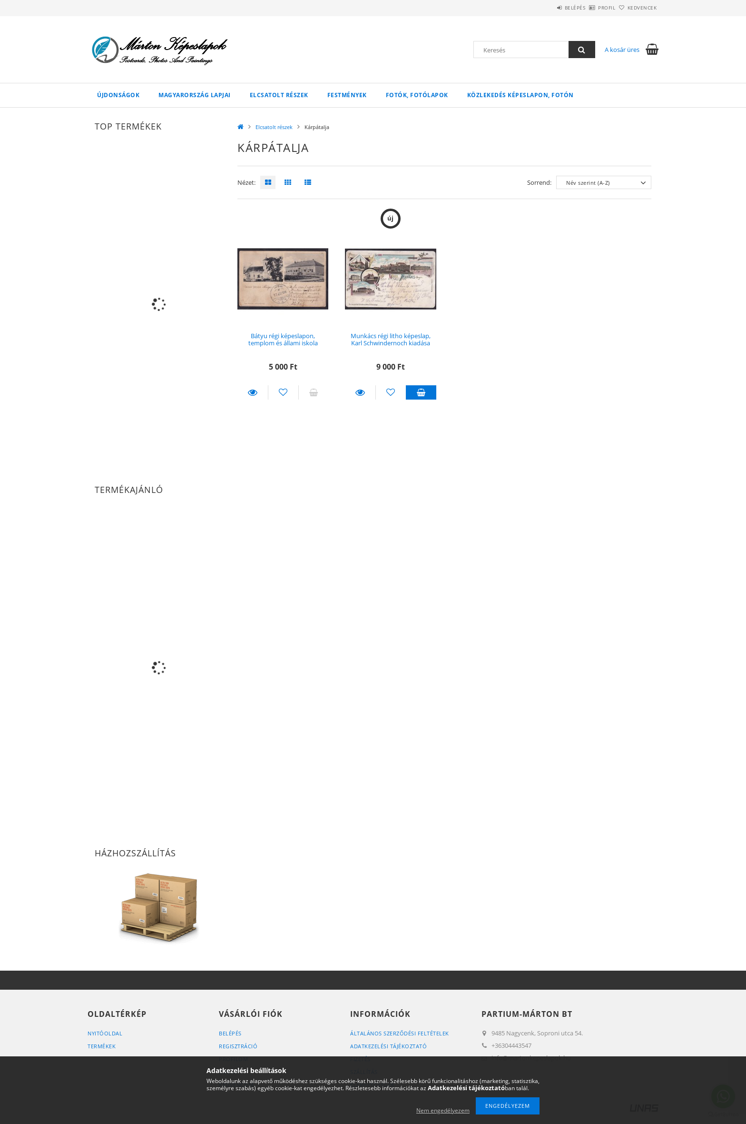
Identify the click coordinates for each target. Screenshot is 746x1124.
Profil (590, 7)
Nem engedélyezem (443, 1110)
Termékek (102, 1046)
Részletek (252, 392)
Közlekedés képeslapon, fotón (520, 95)
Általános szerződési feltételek (399, 1033)
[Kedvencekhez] (283, 392)
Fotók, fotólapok (417, 95)
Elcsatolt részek (279, 95)
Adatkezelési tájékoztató (388, 1046)
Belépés (548, 7)
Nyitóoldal (105, 1033)
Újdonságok (118, 95)
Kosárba (421, 392)
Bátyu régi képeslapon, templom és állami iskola (283, 339)
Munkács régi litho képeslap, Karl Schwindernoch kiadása (391, 339)
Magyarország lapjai (194, 95)
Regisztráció (238, 1046)
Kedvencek (637, 7)
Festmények (347, 95)
